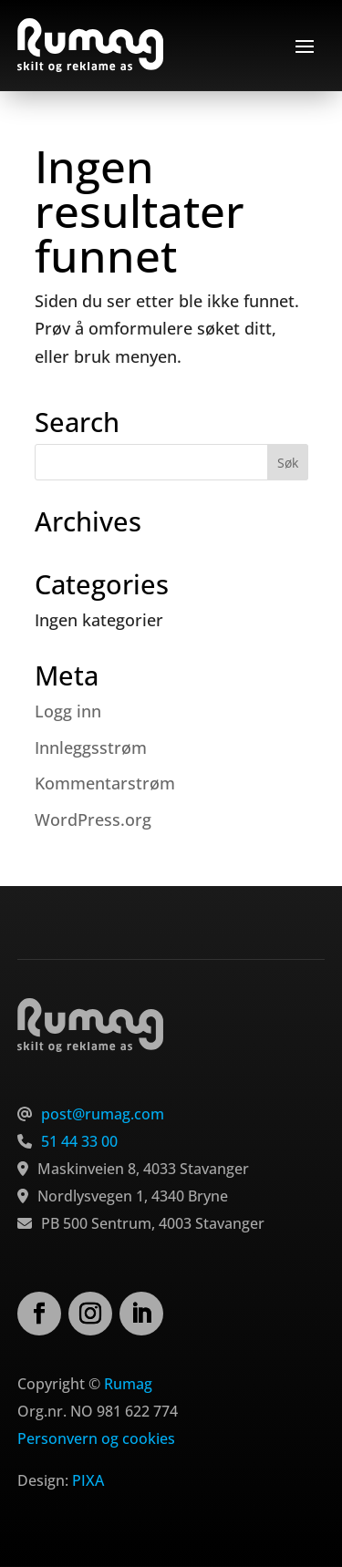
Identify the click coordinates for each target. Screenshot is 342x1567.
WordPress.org (93, 819)
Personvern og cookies (96, 1438)
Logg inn (68, 711)
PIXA (88, 1480)
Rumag (128, 1384)
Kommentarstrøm (105, 783)
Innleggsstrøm (91, 747)
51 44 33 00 (79, 1141)
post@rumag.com (102, 1114)
